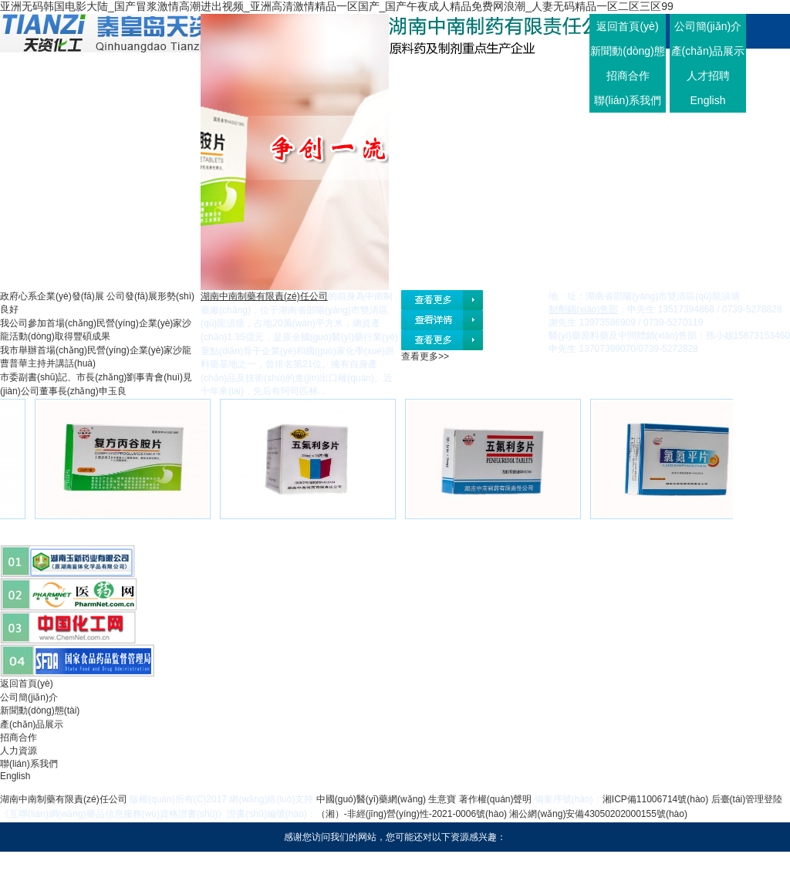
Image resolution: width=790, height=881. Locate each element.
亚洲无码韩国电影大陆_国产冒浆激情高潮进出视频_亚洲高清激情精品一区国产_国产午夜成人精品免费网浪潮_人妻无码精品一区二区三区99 (337, 6)
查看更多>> (425, 356)
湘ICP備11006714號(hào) (655, 799)
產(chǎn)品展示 (708, 51)
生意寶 (442, 799)
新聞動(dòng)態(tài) (39, 710)
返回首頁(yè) (627, 26)
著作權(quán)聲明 (495, 799)
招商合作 (628, 75)
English (708, 100)
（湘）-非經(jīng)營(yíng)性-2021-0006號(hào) (411, 813)
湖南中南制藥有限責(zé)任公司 (63, 799)
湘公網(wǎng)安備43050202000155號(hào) (598, 813)
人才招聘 (708, 75)
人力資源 (18, 750)
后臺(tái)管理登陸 (747, 799)
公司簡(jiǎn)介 (707, 26)
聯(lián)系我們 (627, 100)
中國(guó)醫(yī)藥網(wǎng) (371, 799)
